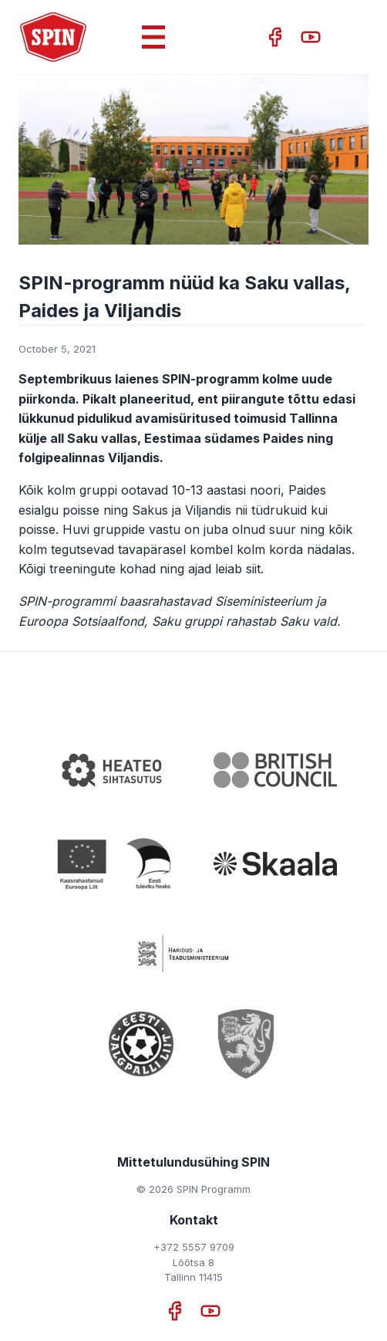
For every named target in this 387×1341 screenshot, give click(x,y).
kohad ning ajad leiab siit (190, 568)
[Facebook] (276, 37)
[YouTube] (310, 37)
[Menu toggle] (153, 55)
